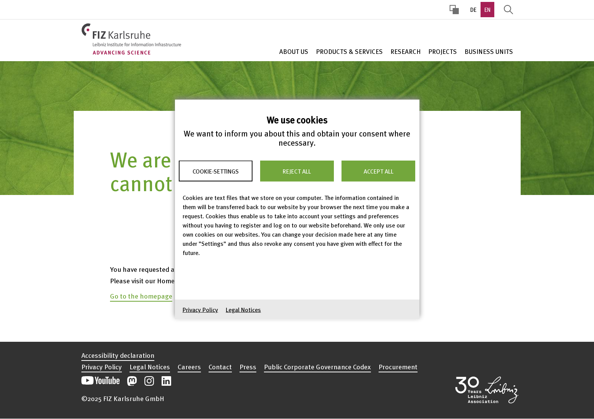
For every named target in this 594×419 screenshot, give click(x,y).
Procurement (398, 367)
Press (248, 367)
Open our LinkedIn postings (166, 381)
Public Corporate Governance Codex (317, 367)
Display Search (508, 9)
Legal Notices (243, 309)
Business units (489, 51)
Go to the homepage (141, 296)
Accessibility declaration (117, 355)
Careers (189, 367)
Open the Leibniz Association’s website (487, 390)
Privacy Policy (200, 309)
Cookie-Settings (216, 170)
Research (405, 51)
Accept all (378, 170)
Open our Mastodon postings (132, 381)
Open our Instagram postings (149, 381)
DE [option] (473, 9)
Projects (442, 51)
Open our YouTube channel (100, 381)
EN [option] (487, 9)
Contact (220, 367)
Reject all (297, 170)
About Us (293, 51)
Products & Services (349, 51)
